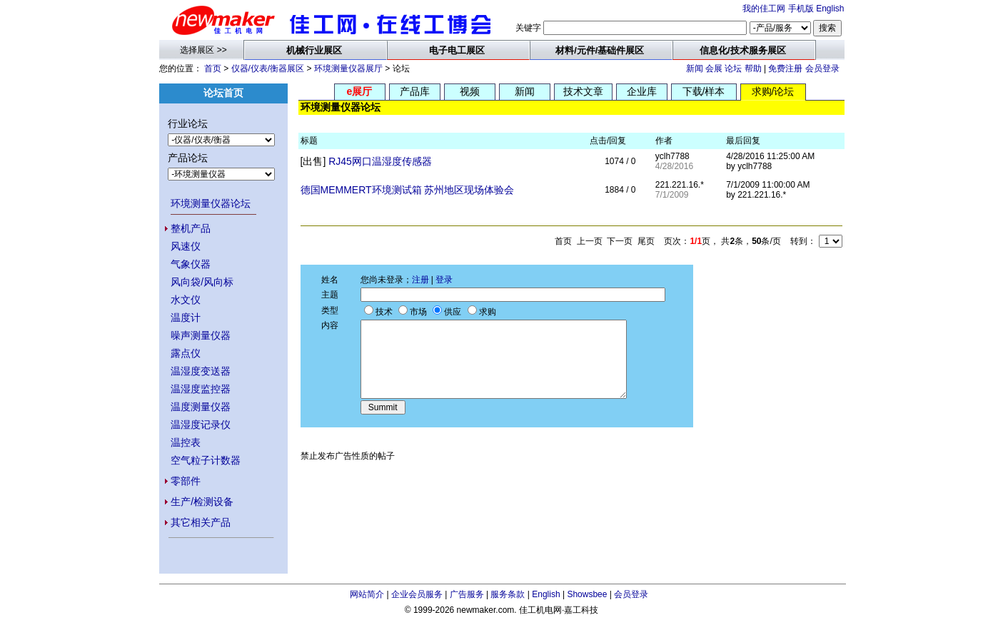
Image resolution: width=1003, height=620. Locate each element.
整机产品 (191, 228)
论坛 (733, 68)
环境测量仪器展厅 (348, 68)
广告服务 (467, 594)
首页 (212, 68)
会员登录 (822, 68)
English (830, 9)
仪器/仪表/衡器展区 (268, 68)
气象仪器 (191, 264)
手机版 (801, 9)
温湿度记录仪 (201, 424)
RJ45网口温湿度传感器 (380, 161)
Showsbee (587, 594)
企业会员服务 (417, 594)
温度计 (186, 317)
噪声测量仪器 (201, 335)
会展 (713, 68)
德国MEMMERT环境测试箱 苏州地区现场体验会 (408, 189)
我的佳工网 (763, 9)
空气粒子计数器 (206, 460)
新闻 (694, 68)
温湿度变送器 (201, 371)
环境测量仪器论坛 (211, 203)
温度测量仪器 (201, 406)
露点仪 (186, 353)
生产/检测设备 (202, 501)
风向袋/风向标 (202, 282)
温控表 (186, 442)
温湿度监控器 (201, 389)
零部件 (186, 481)
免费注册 (785, 68)
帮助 (753, 68)
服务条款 (507, 594)
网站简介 (367, 594)
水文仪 (186, 299)
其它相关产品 (201, 522)
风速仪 (186, 246)
